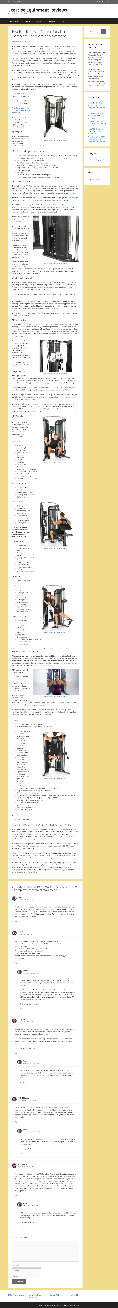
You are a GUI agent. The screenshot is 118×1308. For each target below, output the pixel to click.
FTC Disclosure (21, 2)
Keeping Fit (41, 21)
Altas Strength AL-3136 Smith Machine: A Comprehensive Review (96, 139)
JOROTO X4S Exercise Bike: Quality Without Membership (96, 131)
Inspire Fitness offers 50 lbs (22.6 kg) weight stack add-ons (43, 409)
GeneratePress (74, 1305)
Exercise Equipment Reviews (37, 10)
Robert (25, 1061)
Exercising (54, 21)
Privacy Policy (12, 2)
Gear (65, 21)
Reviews (29, 21)
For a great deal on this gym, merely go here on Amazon (21, 110)
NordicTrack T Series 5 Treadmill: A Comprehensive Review (96, 105)
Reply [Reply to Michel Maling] (16, 1122)
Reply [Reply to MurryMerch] (16, 1195)
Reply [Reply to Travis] (16, 921)
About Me (107, 2)
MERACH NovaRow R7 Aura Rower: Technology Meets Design (97, 123)
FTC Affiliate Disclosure (16, 1295)
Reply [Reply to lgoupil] (16, 963)
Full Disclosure (99, 86)
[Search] (103, 31)
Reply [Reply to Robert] (21, 1009)
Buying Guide (16, 21)
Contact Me (100, 2)
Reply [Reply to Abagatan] (16, 1053)
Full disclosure (46, 146)
